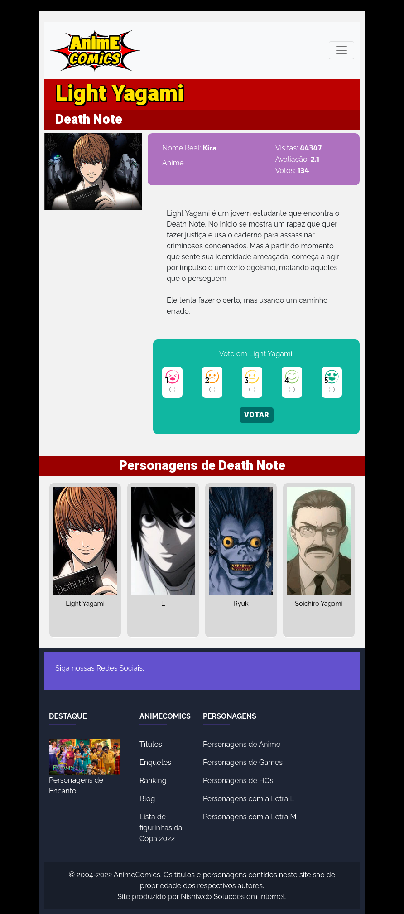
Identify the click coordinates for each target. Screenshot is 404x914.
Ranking (153, 780)
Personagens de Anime (241, 744)
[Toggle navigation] (341, 50)
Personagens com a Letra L (248, 798)
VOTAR (256, 415)
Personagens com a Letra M (250, 816)
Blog (147, 798)
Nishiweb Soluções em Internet (233, 896)
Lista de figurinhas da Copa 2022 (160, 827)
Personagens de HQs (238, 780)
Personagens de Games (243, 762)
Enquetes (155, 762)
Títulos (150, 744)
